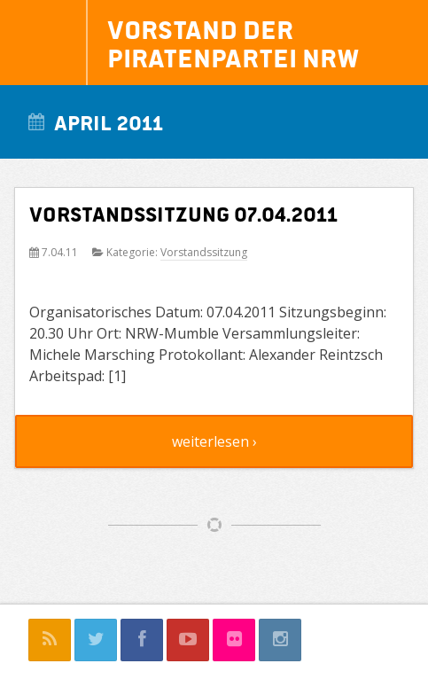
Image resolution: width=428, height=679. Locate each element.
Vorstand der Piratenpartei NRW (233, 42)
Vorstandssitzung (203, 252)
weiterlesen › (214, 441)
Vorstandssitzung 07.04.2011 (183, 213)
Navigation (44, 42)
